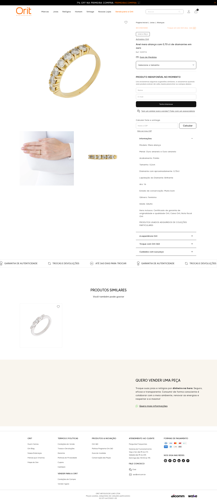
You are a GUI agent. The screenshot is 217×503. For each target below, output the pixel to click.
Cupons (61, 462)
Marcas (45, 11)
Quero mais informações (153, 406)
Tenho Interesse (166, 104)
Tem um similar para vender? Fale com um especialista (168, 111)
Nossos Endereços (35, 453)
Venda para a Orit (124, 11)
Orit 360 (95, 444)
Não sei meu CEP (144, 131)
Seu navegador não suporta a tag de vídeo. (69, 393)
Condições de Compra (67, 479)
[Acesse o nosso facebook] (170, 460)
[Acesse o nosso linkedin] (179, 460)
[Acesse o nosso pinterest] (187, 460)
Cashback (61, 467)
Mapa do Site (33, 462)
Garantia (61, 453)
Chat (132, 469)
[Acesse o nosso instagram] (165, 460)
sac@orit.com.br (137, 474)
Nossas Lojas (104, 11)
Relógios (66, 11)
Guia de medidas (99, 453)
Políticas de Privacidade (67, 458)
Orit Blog (31, 448)
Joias (55, 11)
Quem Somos (33, 444)
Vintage (90, 11)
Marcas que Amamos (36, 458)
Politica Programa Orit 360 (102, 448)
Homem (78, 11)
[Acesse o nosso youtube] (174, 460)
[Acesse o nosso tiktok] (183, 460)
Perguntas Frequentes (138, 444)
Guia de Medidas (148, 57)
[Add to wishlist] (126, 22)
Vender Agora (63, 484)
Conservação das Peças (101, 458)
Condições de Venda (66, 444)
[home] (23, 11)
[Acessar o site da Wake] (192, 496)
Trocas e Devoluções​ (66, 448)
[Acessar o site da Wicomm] (177, 496)
